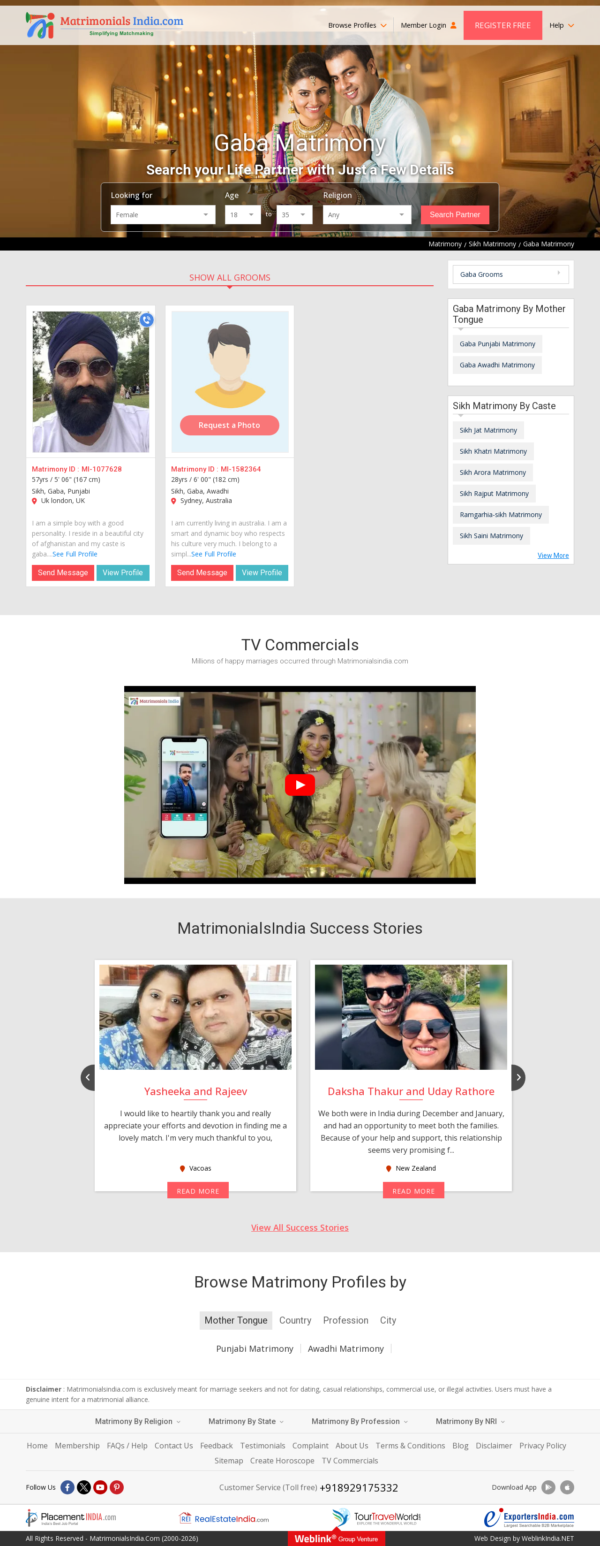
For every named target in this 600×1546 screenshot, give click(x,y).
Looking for (131, 195)
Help (561, 25)
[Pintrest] (117, 1487)
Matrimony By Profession (360, 1421)
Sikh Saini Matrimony (491, 535)
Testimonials (262, 1445)
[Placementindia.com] (71, 1518)
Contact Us (174, 1445)
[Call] (146, 319)
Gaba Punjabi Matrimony (497, 343)
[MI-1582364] (230, 382)
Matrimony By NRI (470, 1421)
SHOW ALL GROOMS (229, 277)
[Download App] (548, 1487)
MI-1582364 (241, 469)
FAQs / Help (127, 1445)
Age (232, 195)
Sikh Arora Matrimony (493, 472)
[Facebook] (67, 1487)
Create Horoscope (282, 1460)
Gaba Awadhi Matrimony (497, 364)
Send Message (63, 572)
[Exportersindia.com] (529, 1518)
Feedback (216, 1445)
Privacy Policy (542, 1445)
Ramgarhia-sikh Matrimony (501, 514)
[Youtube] (100, 1487)
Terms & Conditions (410, 1445)
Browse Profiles (357, 25)
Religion (337, 195)
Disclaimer (494, 1445)
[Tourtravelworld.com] (376, 1518)
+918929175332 (359, 1487)
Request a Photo (229, 425)
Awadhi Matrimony (346, 1348)
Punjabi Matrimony (254, 1348)
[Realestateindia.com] (224, 1518)
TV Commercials (350, 1460)
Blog (460, 1445)
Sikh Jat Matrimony (488, 430)
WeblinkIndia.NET (548, 1538)
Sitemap (229, 1460)
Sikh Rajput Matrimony (494, 493)
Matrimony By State (246, 1421)
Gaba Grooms (481, 274)
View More (553, 555)
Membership (77, 1445)
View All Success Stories (300, 1227)
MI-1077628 (102, 469)
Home (37, 1445)
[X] (84, 1487)
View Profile (123, 572)
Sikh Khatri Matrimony (493, 451)
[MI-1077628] (91, 382)
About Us (352, 1445)
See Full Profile (75, 553)
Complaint (310, 1445)
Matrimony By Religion (137, 1421)
